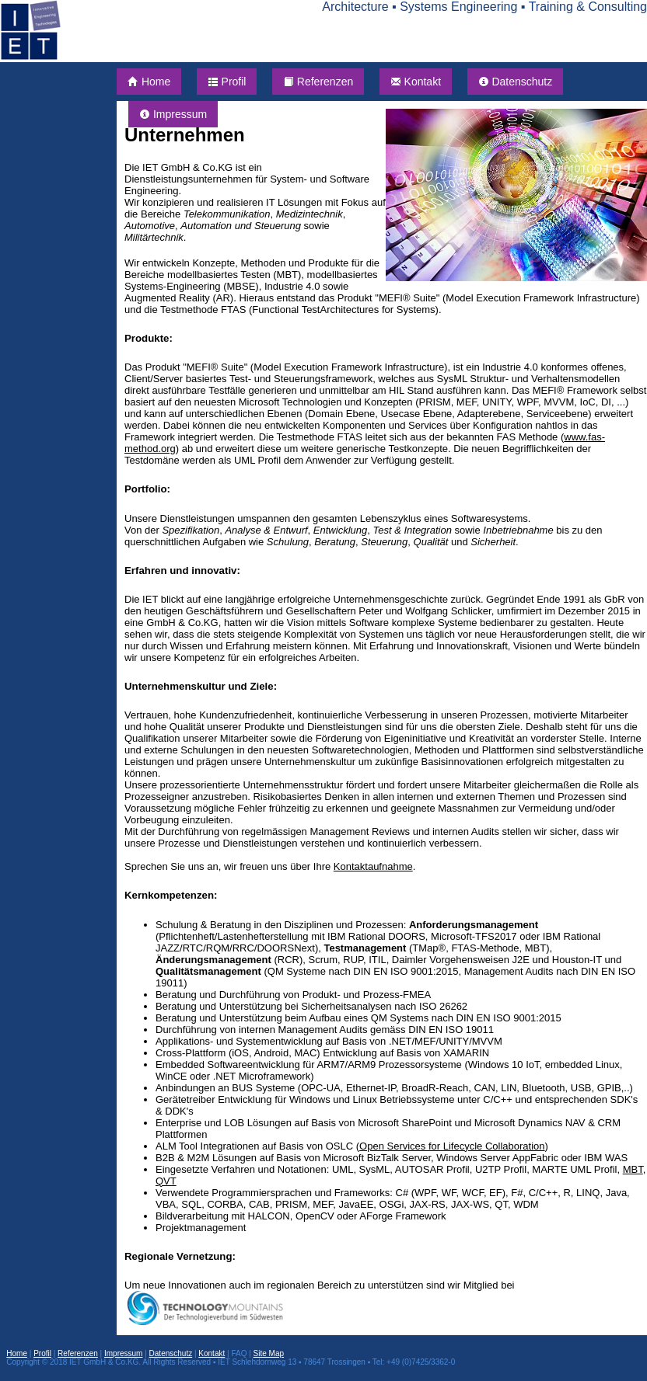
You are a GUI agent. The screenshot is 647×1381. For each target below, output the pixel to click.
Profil (227, 81)
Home (149, 81)
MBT (633, 1169)
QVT (166, 1181)
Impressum (173, 114)
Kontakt (415, 81)
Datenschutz (515, 81)
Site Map (269, 1353)
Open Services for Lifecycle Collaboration (451, 1146)
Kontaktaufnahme (373, 866)
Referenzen (318, 81)
